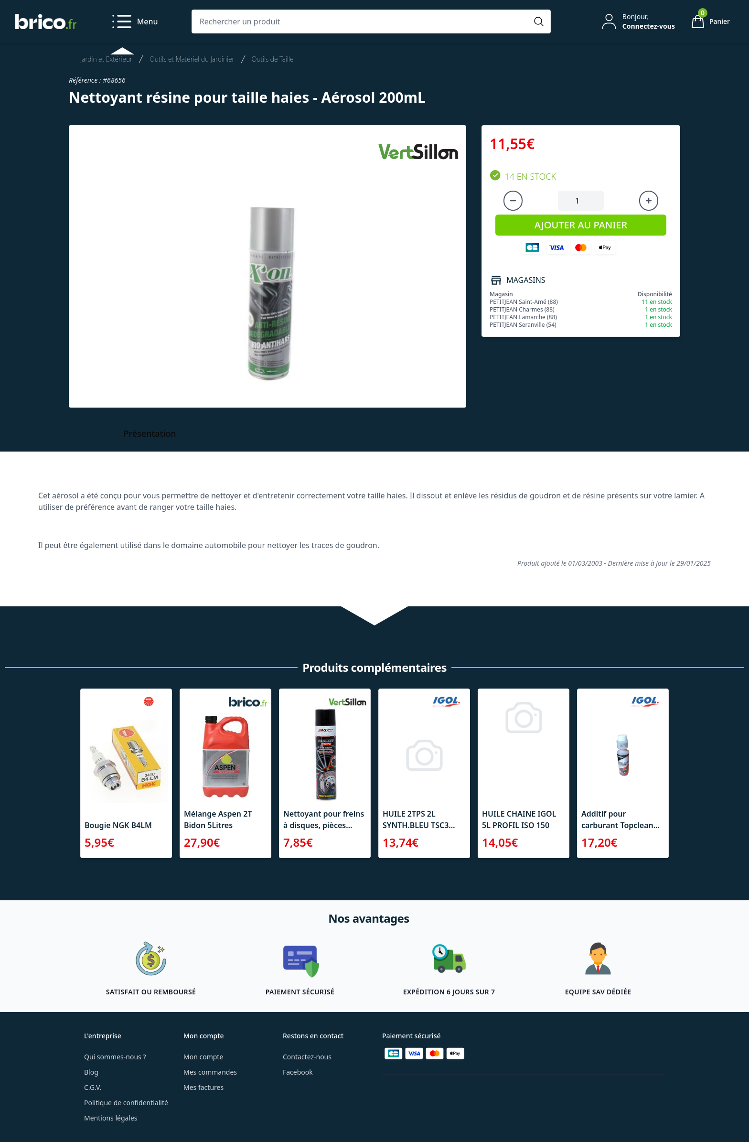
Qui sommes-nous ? (115, 1056)
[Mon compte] (637, 21)
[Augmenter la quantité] (648, 201)
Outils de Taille (273, 59)
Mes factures (203, 1087)
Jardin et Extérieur (106, 59)
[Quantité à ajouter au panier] (581, 201)
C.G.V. (92, 1087)
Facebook (298, 1072)
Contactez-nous (307, 1056)
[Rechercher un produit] (361, 21)
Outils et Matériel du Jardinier (192, 59)
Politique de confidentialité (126, 1102)
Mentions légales (111, 1117)
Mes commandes (210, 1072)
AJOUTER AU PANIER (581, 224)
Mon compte (203, 1056)
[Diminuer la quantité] (513, 201)
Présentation (150, 433)
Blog (91, 1072)
